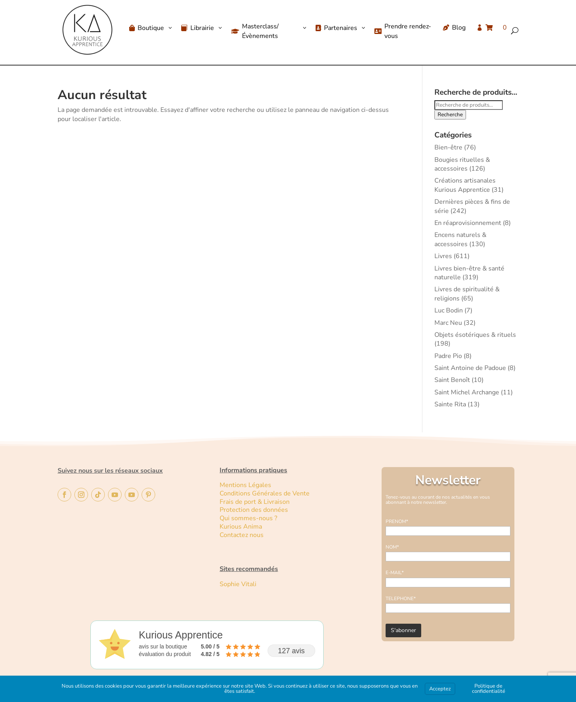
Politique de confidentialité (488, 688)
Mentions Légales (245, 485)
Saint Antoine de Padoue (470, 368)
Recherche (450, 114)
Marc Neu (448, 322)
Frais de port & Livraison (255, 501)
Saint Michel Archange (466, 392)
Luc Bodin (448, 310)
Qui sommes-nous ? (248, 518)
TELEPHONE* (401, 598)
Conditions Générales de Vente (265, 493)
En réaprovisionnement (467, 223)
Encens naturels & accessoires (460, 239)
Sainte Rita (450, 404)
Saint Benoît (452, 380)
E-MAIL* (395, 572)
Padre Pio (448, 356)
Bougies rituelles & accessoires (462, 164)
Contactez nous (242, 535)
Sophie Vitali (238, 584)
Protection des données (254, 509)
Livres (443, 256)
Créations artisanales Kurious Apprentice (465, 185)
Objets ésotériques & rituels (475, 334)
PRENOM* (397, 521)
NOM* (392, 547)
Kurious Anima (241, 526)
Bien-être (448, 147)
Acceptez (440, 688)
